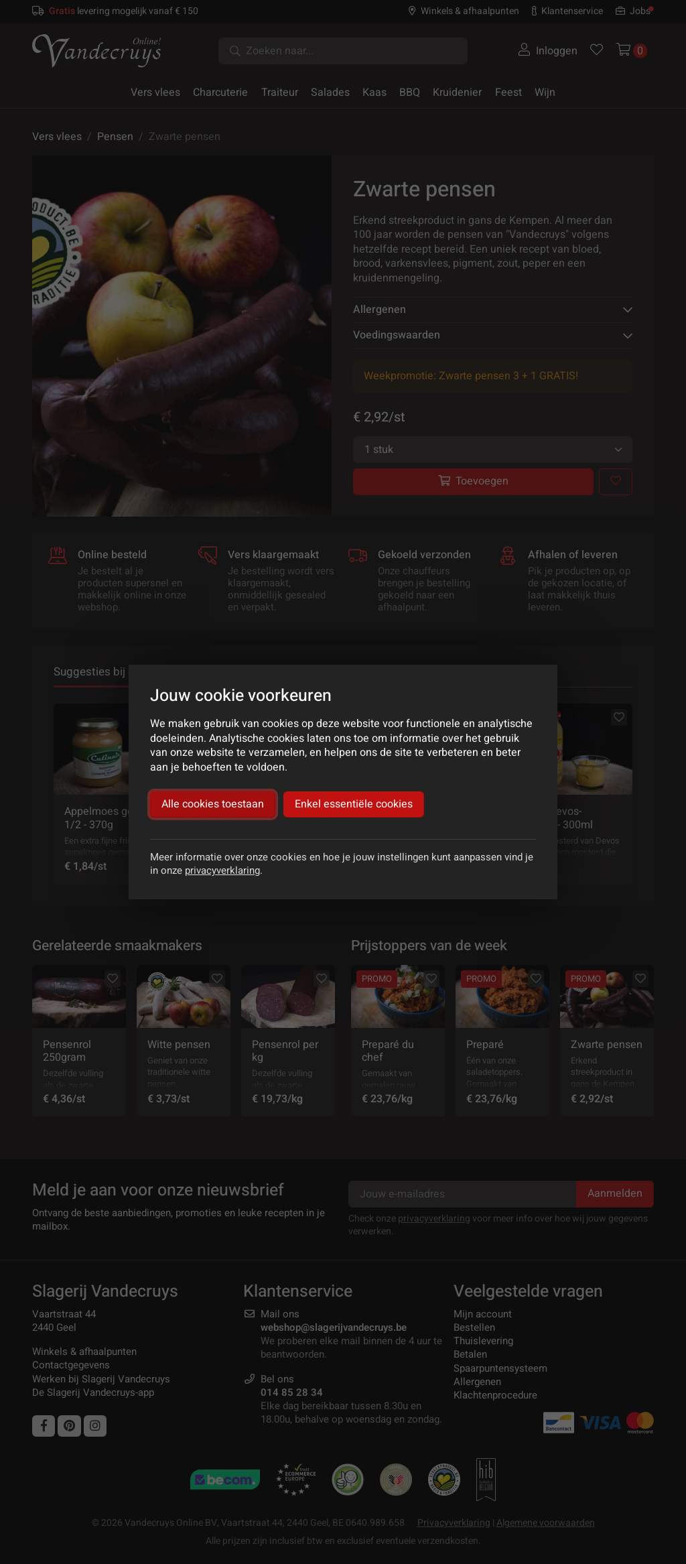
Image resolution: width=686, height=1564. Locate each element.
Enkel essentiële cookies (354, 804)
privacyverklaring (222, 870)
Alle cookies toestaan (212, 804)
